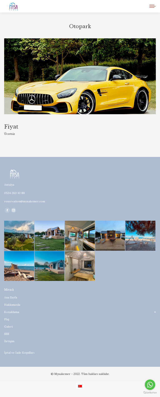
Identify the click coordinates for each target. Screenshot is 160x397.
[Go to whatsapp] (150, 384)
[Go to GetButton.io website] (150, 392)
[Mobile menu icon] (152, 6)
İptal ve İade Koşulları (19, 352)
